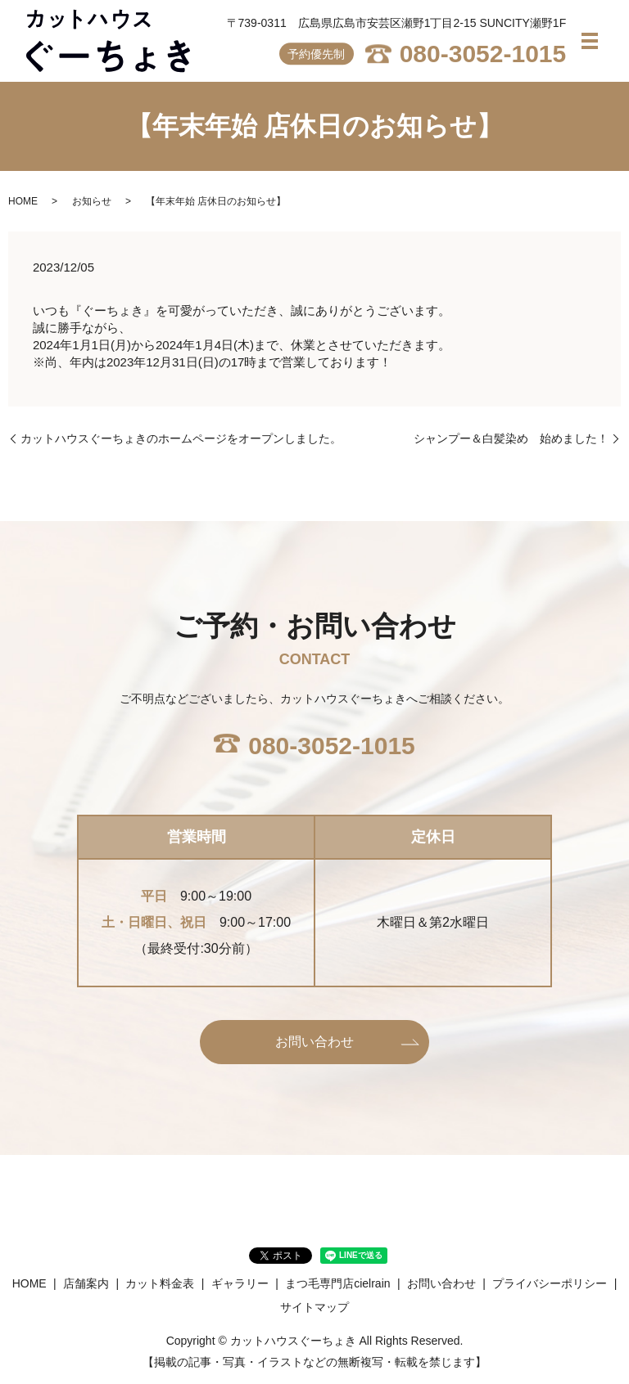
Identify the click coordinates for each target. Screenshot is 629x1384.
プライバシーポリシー (549, 1283)
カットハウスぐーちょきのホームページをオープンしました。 (181, 438)
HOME (23, 201)
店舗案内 (86, 1283)
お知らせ (91, 201)
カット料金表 (159, 1283)
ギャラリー (240, 1283)
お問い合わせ (314, 1042)
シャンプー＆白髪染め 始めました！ (511, 438)
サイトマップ (314, 1307)
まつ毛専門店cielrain (337, 1283)
